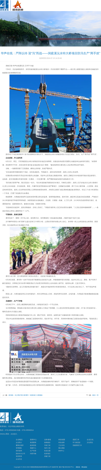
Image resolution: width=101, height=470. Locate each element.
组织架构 (19, 451)
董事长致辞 (20, 445)
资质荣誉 (19, 456)
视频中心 (33, 448)
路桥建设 (47, 442)
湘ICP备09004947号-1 (66, 467)
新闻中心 (33, 440)
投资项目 (47, 453)
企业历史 (19, 459)
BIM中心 (61, 451)
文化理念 (90, 442)
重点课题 (61, 448)
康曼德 (78, 467)
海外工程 (47, 448)
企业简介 (19, 442)
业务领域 (47, 440)
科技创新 (61, 440)
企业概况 (19, 440)
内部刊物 (33, 453)
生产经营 (33, 451)
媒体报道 (33, 445)
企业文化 (90, 440)
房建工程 (47, 456)
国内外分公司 (20, 453)
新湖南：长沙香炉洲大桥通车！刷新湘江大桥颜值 (25, 395)
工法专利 (61, 445)
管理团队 (19, 448)
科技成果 (61, 442)
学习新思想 (76, 442)
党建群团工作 (77, 445)
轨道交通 (47, 451)
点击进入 (14, 434)
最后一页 (95, 395)
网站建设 (84, 467)
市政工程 (47, 445)
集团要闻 (33, 442)
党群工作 (76, 440)
